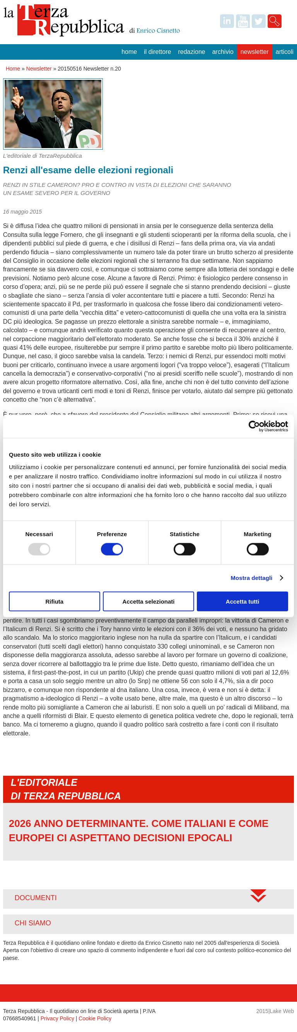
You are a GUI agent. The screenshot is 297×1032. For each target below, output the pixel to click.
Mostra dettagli (251, 578)
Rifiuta (54, 601)
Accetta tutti (242, 601)
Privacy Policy (57, 1018)
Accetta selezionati (148, 601)
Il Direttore (157, 51)
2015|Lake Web (275, 1011)
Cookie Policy (95, 1018)
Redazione (191, 51)
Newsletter (255, 51)
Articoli (285, 51)
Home (129, 51)
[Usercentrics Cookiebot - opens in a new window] (254, 426)
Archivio (223, 51)
